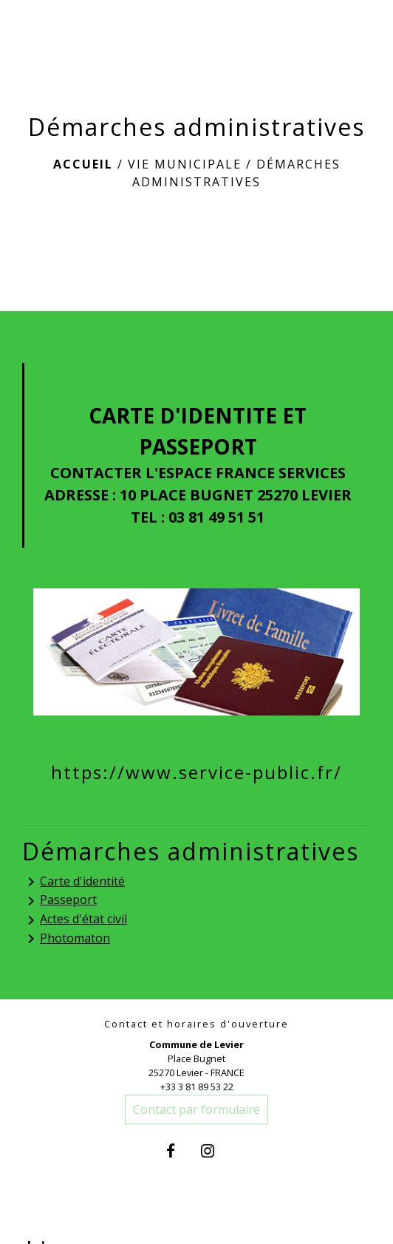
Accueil (83, 164)
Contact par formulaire (196, 1109)
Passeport (59, 900)
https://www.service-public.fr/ (196, 772)
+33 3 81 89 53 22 (196, 1086)
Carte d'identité (73, 882)
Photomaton (66, 939)
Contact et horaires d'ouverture (196, 1024)
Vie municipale (185, 164)
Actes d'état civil (74, 920)
